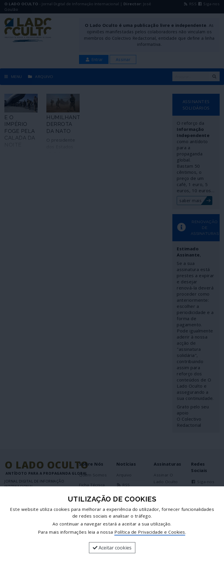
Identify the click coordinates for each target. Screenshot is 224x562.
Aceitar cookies (112, 547)
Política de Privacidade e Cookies (149, 532)
